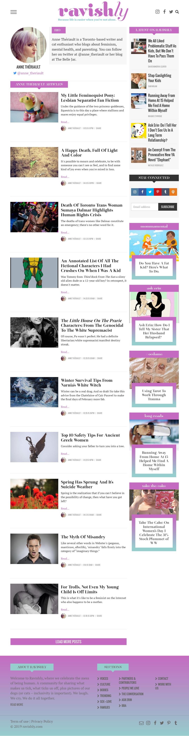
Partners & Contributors (127, 680)
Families (105, 707)
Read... (65, 122)
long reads (154, 416)
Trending (105, 696)
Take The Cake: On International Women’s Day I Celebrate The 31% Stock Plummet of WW (154, 532)
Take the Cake (154, 486)
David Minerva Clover (157, 66)
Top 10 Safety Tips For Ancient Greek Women (90, 437)
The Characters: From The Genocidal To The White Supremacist (92, 325)
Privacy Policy (42, 721)
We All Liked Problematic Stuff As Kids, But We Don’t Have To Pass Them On (162, 50)
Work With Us (163, 686)
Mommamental (154, 226)
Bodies (104, 690)
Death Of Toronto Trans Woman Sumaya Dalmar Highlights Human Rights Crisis (91, 210)
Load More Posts (68, 641)
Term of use (19, 721)
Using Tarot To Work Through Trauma (154, 395)
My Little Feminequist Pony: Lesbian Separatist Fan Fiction (90, 98)
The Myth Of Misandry (83, 537)
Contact (163, 678)
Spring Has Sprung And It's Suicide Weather (87, 484)
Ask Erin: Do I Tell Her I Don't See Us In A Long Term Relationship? (162, 132)
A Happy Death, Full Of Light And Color (89, 153)
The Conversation (132, 694)
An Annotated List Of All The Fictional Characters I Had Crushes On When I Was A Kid (91, 265)
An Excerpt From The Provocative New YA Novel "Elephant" (161, 154)
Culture (105, 684)
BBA (124, 705)
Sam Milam (152, 86)
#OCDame (154, 354)
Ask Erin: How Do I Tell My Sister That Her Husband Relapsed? (154, 331)
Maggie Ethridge (155, 116)
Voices (104, 678)
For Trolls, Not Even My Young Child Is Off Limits (90, 589)
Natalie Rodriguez (155, 165)
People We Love (130, 688)
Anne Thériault (74, 128)
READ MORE (16, 704)
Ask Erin (154, 288)
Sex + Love (106, 701)
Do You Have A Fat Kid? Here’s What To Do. (154, 267)
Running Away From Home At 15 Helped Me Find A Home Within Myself (161, 103)
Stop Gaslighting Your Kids (159, 78)
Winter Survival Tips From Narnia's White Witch (86, 383)
